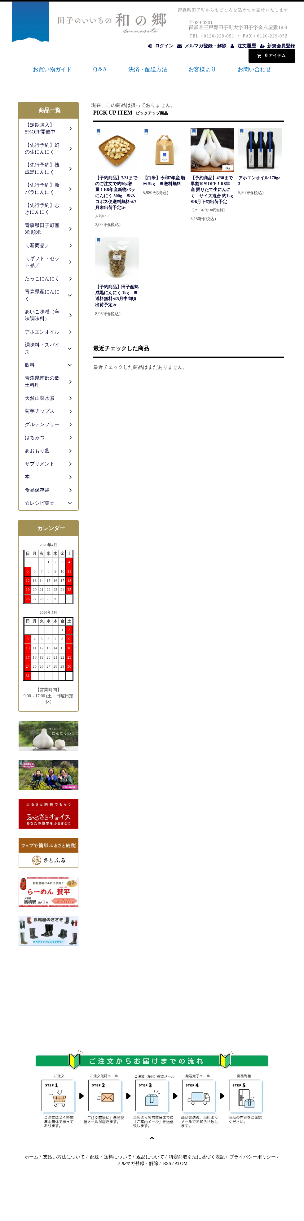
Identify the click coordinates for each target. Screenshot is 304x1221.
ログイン (164, 45)
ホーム (31, 1156)
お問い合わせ (254, 69)
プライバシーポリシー (252, 1156)
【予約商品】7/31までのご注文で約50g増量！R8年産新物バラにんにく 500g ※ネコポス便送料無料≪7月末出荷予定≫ (116, 193)
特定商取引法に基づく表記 (197, 1156)
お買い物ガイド (52, 69)
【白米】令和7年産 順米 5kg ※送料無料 (164, 181)
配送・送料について (111, 1156)
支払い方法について (64, 1156)
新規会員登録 (281, 45)
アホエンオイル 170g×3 (259, 181)
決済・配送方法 (147, 69)
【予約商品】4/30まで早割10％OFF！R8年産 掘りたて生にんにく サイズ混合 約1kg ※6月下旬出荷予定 (212, 190)
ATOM (180, 1163)
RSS (167, 1163)
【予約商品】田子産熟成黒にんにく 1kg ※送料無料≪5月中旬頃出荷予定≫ (117, 296)
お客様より (202, 69)
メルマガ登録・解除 (206, 45)
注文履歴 (246, 45)
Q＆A (100, 69)
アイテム (270, 55)
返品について (150, 1156)
